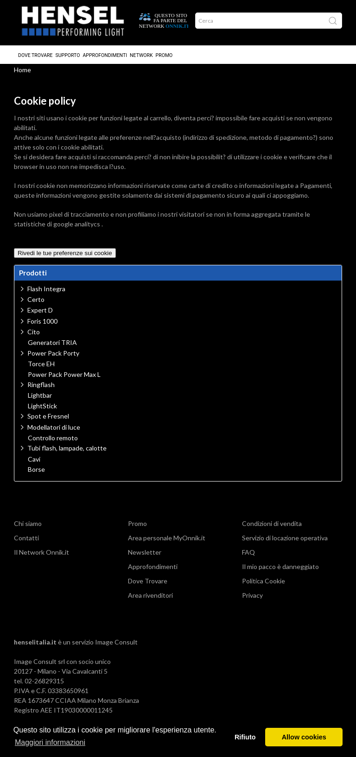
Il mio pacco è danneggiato (280, 571)
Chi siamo (28, 528)
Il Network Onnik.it (41, 557)
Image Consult (116, 647)
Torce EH (41, 368)
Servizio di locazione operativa (285, 542)
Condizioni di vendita (272, 528)
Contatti (26, 542)
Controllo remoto (53, 442)
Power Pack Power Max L (64, 379)
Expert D (40, 315)
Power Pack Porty (53, 358)
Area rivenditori (150, 600)
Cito (33, 336)
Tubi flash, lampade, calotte (67, 453)
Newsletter (144, 557)
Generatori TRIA (52, 347)
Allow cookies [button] (304, 737)
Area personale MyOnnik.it (166, 542)
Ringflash (41, 389)
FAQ (248, 557)
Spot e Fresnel (48, 421)
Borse (36, 474)
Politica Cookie (263, 585)
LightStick (42, 410)
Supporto (68, 52)
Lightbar (40, 400)
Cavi (34, 464)
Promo (164, 52)
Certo (35, 304)
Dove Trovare (35, 52)
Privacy (252, 600)
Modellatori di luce (53, 432)
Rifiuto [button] (245, 737)
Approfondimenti (105, 52)
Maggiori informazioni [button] (50, 742)
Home (22, 74)
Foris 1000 (42, 326)
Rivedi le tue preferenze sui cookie (65, 257)
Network (141, 52)
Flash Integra (46, 293)
